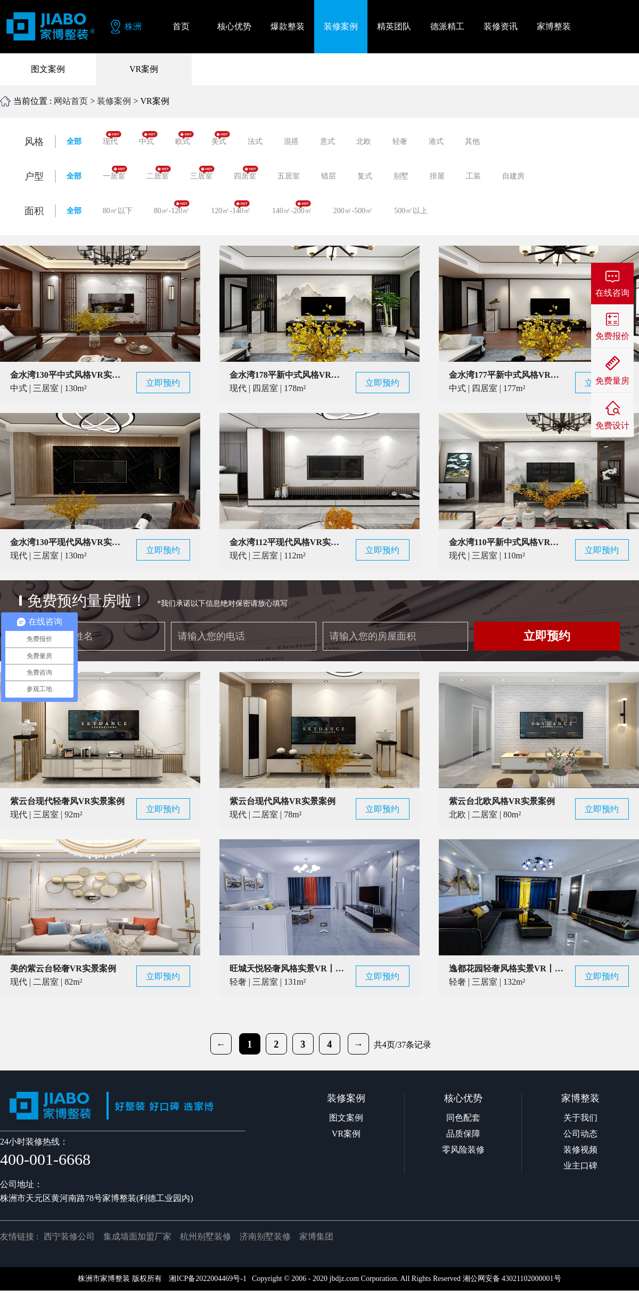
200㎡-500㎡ (353, 211)
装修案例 (114, 101)
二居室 (158, 173)
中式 (148, 138)
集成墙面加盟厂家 (137, 1236)
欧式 (184, 138)
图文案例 (48, 69)
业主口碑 (580, 1165)
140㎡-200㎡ (292, 207)
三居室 (202, 173)
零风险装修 (463, 1149)
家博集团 (316, 1236)
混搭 (291, 141)
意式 (327, 141)
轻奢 (399, 141)
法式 (255, 141)
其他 (472, 141)
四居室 (246, 173)
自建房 (513, 176)
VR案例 (143, 69)
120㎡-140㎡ (231, 207)
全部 (74, 141)
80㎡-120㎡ (172, 207)
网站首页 (71, 101)
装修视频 (580, 1149)
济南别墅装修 (265, 1236)
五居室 (288, 176)
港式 (436, 141)
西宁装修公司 (69, 1236)
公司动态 (580, 1133)
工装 (473, 176)
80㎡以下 (118, 211)
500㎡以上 (411, 211)
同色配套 (463, 1117)
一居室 (115, 173)
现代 (112, 138)
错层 (328, 176)
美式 (220, 138)
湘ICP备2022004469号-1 (207, 1279)
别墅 (401, 176)
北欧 (363, 141)
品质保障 (463, 1133)
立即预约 (546, 636)
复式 (364, 176)
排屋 (437, 176)
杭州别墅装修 (205, 1236)
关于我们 (580, 1117)
